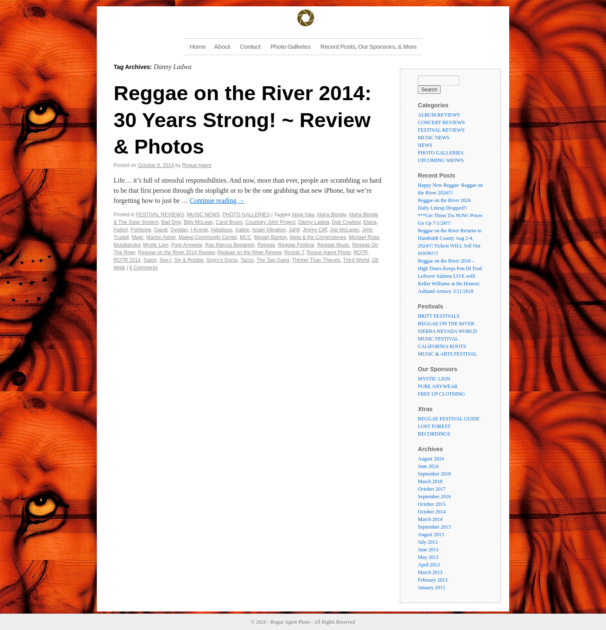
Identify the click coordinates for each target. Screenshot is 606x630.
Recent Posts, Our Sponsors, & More (368, 46)
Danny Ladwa (313, 222)
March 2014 (430, 519)
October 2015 (432, 504)
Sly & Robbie (188, 260)
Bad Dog (171, 222)
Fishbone (140, 230)
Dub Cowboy (346, 222)
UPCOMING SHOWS (441, 160)
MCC (245, 237)
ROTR (361, 252)
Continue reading (217, 200)
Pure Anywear (186, 245)
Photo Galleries (290, 46)
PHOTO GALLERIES (246, 215)
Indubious (222, 230)
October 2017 (432, 489)
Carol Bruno (229, 222)
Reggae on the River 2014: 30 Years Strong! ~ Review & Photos (243, 120)
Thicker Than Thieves (316, 260)
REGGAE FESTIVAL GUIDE (449, 419)
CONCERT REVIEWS (441, 122)
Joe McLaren (344, 230)
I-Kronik (199, 230)
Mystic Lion (155, 245)
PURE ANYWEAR (437, 386)
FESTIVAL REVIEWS (160, 215)
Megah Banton (270, 237)
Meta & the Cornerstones (318, 237)
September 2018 (434, 474)
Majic (138, 237)
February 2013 (432, 580)
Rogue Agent (196, 165)
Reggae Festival (296, 245)
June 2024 (428, 466)
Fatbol (121, 230)
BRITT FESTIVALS (439, 316)
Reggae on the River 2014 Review (176, 252)
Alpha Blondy (331, 215)
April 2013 (429, 565)
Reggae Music (333, 245)
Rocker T (294, 252)
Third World (356, 260)
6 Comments (143, 268)
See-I (165, 260)
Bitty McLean (198, 222)
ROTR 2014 (127, 260)
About (222, 46)
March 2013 (430, 572)
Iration (243, 230)
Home (197, 46)
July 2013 (428, 542)
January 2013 (431, 587)
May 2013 (428, 557)
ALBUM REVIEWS (439, 115)
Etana (369, 222)
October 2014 (432, 512)
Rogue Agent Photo (329, 252)
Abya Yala (303, 215)
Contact (250, 46)
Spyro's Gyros (222, 260)
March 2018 (430, 481)
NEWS (425, 145)
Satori (150, 260)
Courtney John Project (270, 222)
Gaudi (160, 230)
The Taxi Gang (272, 260)
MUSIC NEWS (203, 215)
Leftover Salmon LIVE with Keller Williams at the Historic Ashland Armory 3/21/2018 (449, 283)
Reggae (266, 245)
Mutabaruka (127, 245)
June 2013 (428, 550)
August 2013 (431, 534)
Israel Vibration (269, 230)
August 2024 (431, 459)
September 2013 (434, 527)
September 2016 (434, 497)
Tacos (247, 260)
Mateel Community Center (207, 237)
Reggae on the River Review (250, 252)
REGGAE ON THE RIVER (446, 324)
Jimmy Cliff (315, 230)
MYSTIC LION (434, 379)
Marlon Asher (161, 237)
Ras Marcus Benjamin (229, 245)
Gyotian (179, 230)
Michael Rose (364, 237)
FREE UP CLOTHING (441, 394)
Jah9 (294, 230)
